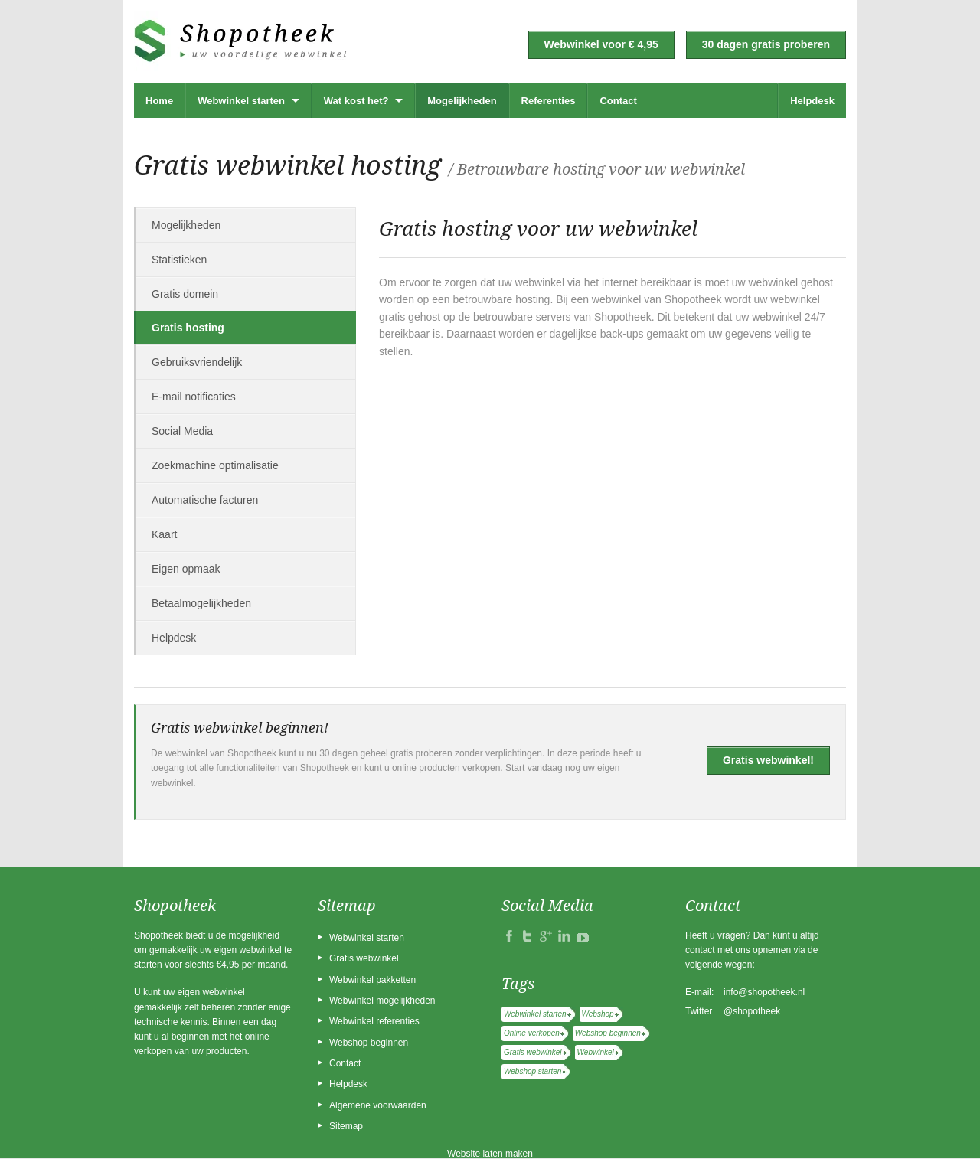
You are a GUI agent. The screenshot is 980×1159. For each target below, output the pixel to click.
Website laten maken (490, 1153)
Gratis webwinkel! (768, 760)
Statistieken (179, 259)
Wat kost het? (356, 100)
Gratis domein (185, 294)
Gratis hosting (188, 328)
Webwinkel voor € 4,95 (601, 44)
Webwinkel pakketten (372, 980)
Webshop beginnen (368, 1042)
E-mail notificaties (194, 396)
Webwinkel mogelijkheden (382, 1000)
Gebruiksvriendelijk (197, 362)
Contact (617, 100)
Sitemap (346, 1126)
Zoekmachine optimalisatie (215, 465)
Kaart (164, 534)
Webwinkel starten (241, 100)
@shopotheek (752, 1011)
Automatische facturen (205, 500)
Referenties (548, 100)
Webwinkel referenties (374, 1021)
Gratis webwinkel (364, 958)
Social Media (182, 431)
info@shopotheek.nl (764, 992)
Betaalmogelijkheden (201, 603)
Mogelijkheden (461, 100)
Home (159, 100)
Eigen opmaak (186, 569)
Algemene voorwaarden (377, 1105)
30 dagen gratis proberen (766, 44)
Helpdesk (812, 100)
